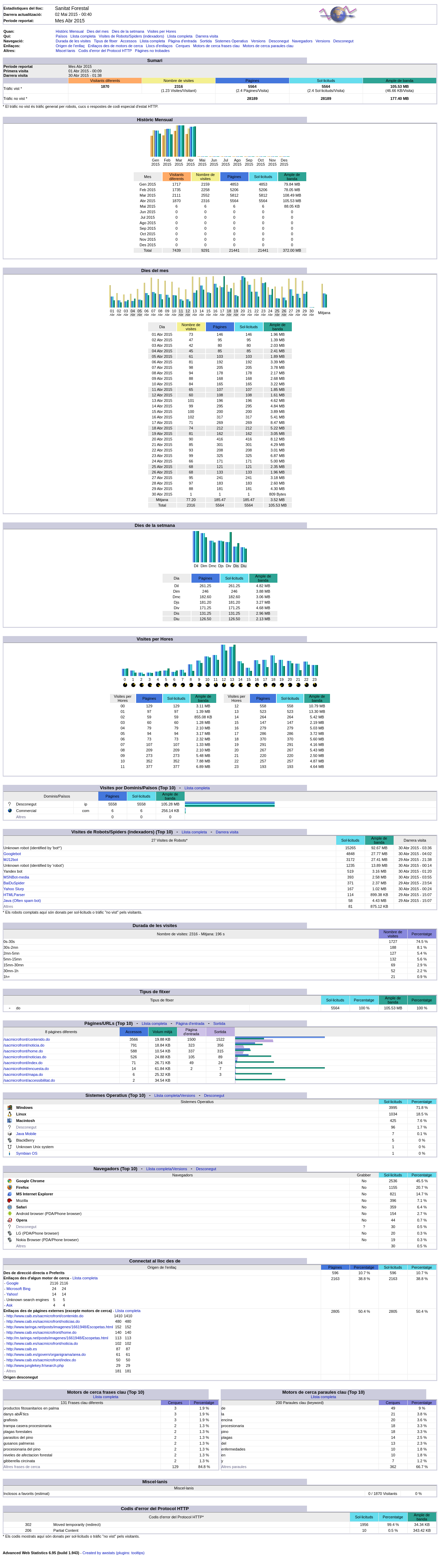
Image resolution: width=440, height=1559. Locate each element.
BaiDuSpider (14, 883)
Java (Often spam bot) (22, 900)
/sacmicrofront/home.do (23, 1051)
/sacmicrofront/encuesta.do (26, 1069)
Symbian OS (26, 1153)
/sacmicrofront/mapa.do (23, 1074)
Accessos (128, 41)
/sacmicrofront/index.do (23, 1063)
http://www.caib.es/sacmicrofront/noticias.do (43, 1321)
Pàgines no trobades (152, 51)
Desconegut (279, 41)
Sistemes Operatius (231, 41)
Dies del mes (98, 31)
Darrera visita (207, 36)
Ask (9, 1305)
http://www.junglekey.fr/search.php (35, 1365)
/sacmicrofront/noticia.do (23, 1045)
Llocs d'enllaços (159, 46)
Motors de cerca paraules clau (268, 46)
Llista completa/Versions (174, 1095)
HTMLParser (14, 895)
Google (13, 1283)
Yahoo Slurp (13, 889)
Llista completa (83, 36)
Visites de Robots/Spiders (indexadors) (131, 36)
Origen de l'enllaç (70, 46)
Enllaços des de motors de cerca (115, 46)
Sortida (206, 41)
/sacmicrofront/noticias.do (24, 1057)
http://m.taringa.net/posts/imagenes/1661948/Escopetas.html (57, 1338)
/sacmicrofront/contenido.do (26, 1039)
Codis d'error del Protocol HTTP (105, 51)
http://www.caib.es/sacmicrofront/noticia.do (42, 1343)
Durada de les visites (73, 41)
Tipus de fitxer (106, 41)
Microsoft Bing (19, 1289)
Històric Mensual (70, 31)
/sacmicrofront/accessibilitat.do (29, 1080)
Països (61, 36)
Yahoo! (12, 1294)
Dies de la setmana (128, 31)
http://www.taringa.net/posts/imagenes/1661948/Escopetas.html (60, 1327)
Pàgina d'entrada (182, 41)
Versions (258, 41)
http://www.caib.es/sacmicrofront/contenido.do (45, 1316)
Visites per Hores (161, 31)
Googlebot (12, 854)
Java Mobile (26, 1134)
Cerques (183, 46)
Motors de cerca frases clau (216, 46)
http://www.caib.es (22, 1349)
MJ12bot (10, 860)
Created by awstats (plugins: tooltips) (113, 1553)
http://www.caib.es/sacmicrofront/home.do (42, 1332)
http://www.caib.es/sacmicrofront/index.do (41, 1360)
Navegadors (302, 41)
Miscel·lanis (65, 51)
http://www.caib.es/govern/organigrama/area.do (46, 1354)
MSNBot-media (16, 877)
